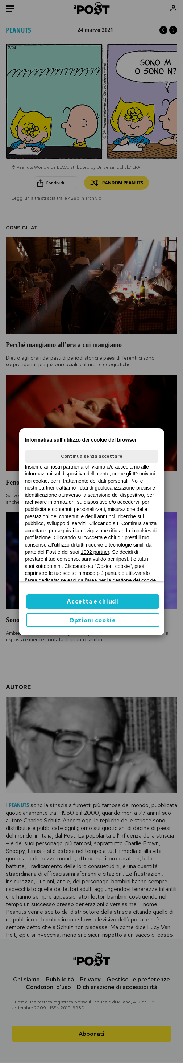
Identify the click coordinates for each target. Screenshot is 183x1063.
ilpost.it (124, 559)
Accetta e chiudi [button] (92, 601)
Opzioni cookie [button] (92, 620)
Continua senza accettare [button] (91, 456)
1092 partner (95, 552)
